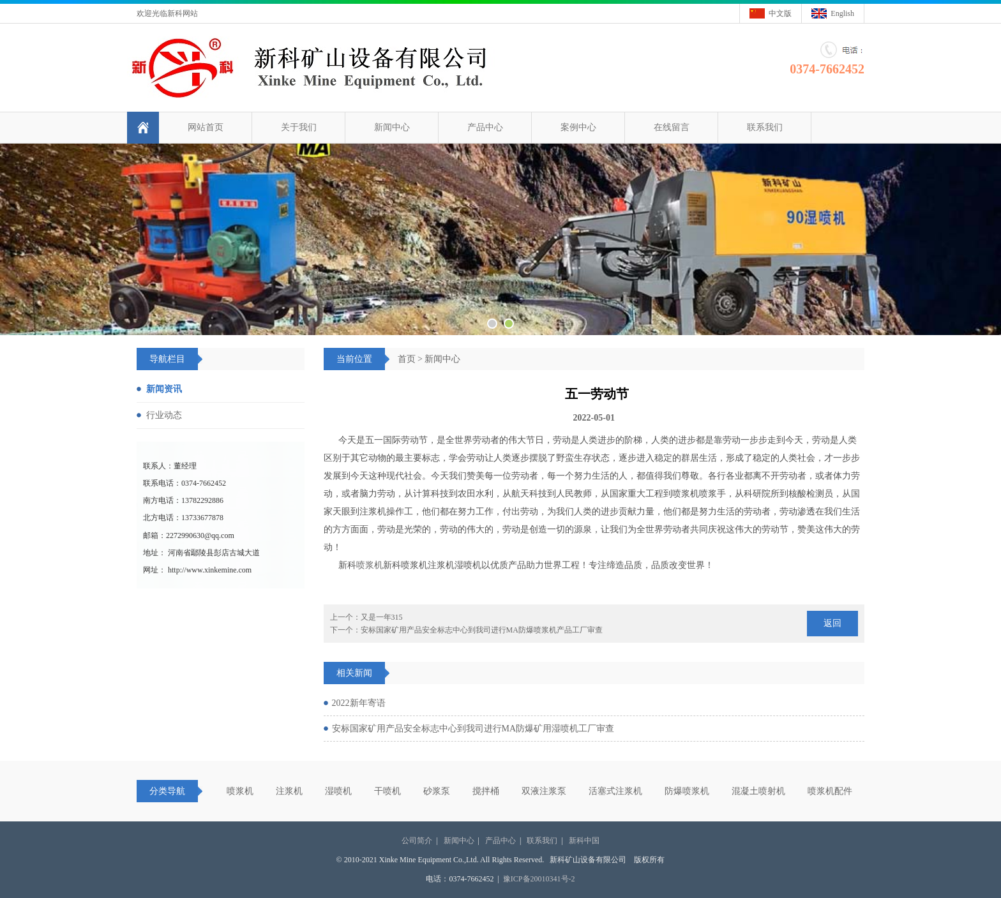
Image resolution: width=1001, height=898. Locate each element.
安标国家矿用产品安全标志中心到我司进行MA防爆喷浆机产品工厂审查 (482, 629)
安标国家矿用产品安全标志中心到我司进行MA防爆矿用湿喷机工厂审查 (473, 728)
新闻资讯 (164, 389)
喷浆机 (369, 565)
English (842, 13)
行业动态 (164, 415)
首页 (407, 359)
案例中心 (578, 127)
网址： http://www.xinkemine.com (197, 569)
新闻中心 (392, 127)
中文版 (780, 13)
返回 (832, 623)
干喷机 (387, 791)
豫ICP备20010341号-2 (539, 878)
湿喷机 (338, 791)
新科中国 (584, 840)
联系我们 (765, 127)
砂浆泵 (436, 791)
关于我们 (299, 127)
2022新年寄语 (359, 703)
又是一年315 (382, 617)
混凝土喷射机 (758, 791)
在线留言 (671, 127)
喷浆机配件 (830, 791)
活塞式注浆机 (615, 791)
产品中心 (485, 127)
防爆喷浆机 (687, 791)
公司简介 (417, 840)
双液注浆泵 (544, 791)
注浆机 (289, 791)
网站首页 (205, 127)
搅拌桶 (485, 791)
